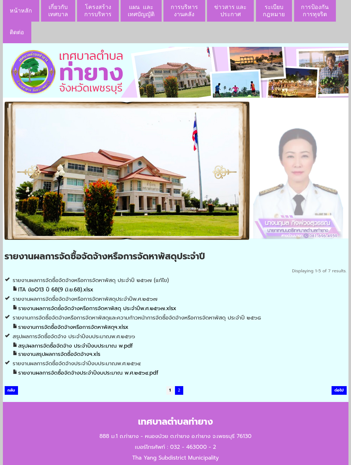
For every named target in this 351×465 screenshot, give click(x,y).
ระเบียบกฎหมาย (274, 10)
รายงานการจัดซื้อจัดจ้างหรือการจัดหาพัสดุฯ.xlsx (73, 327)
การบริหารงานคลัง (184, 10)
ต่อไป (339, 390)
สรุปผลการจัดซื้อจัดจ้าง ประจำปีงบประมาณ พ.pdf (75, 346)
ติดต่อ (17, 32)
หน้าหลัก (21, 11)
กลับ (11, 390)
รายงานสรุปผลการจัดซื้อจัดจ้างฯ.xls (59, 354)
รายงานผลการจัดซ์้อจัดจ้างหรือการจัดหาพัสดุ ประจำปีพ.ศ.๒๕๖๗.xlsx (97, 308)
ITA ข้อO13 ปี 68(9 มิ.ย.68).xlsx (56, 290)
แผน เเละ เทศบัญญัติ (141, 10)
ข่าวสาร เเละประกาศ (230, 10)
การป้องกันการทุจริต (315, 10)
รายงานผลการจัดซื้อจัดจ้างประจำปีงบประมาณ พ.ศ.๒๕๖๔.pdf (88, 373)
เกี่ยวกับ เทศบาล (58, 10)
